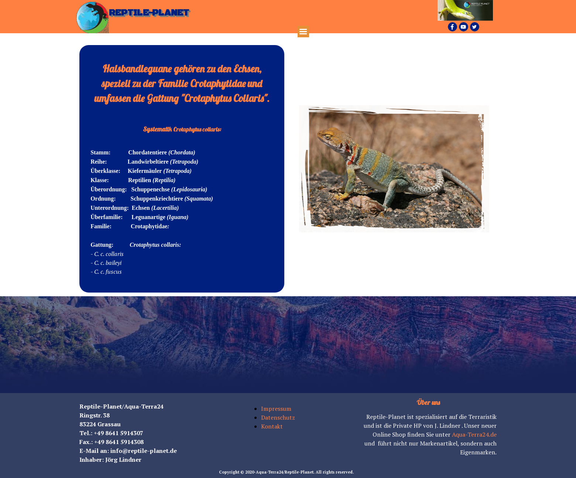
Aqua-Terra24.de (474, 434)
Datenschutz (278, 417)
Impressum (276, 408)
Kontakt (272, 426)
